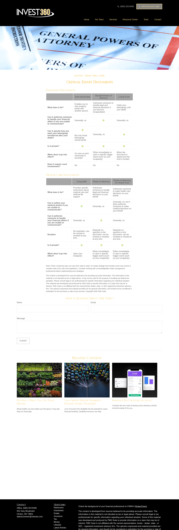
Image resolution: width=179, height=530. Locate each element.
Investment (59, 510)
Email (93, 302)
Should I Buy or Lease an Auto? (132, 400)
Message (21, 318)
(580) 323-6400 (125, 6)
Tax (55, 519)
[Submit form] (23, 341)
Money (57, 522)
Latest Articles (60, 528)
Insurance (58, 516)
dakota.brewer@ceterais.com (30, 517)
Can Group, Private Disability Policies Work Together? (82, 402)
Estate (56, 513)
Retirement (59, 508)
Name (19, 302)
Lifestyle (57, 525)
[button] (86, 19)
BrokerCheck (141, 506)
